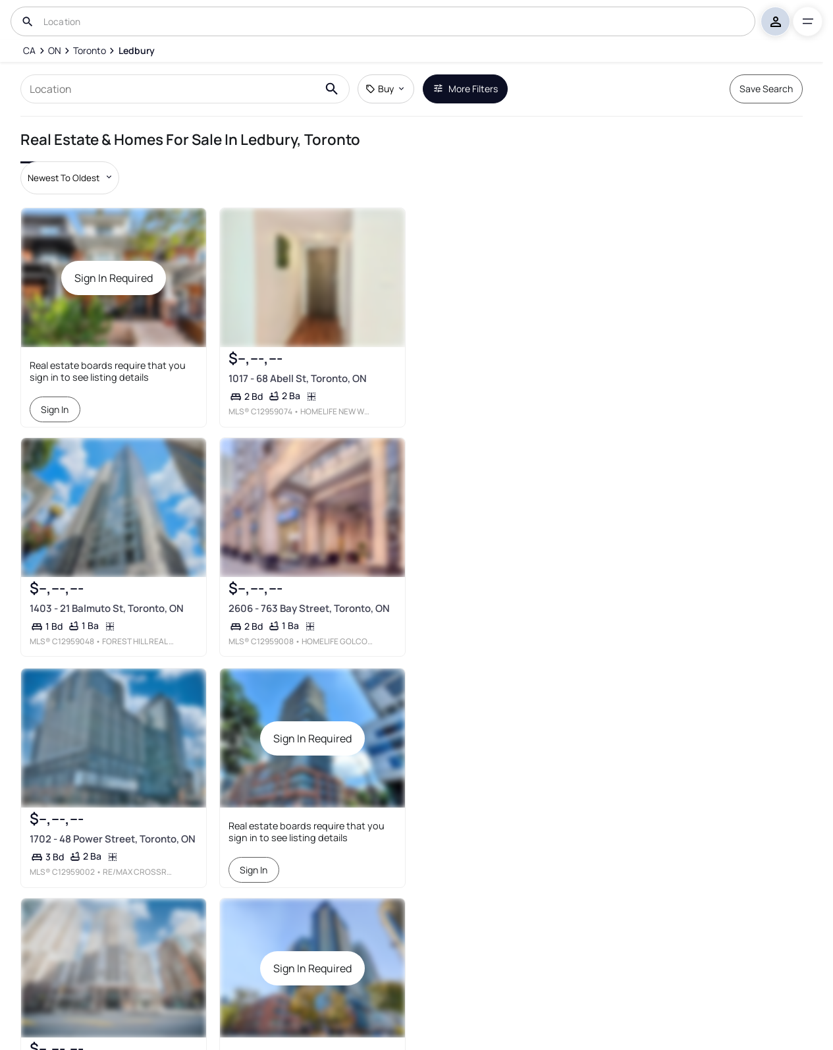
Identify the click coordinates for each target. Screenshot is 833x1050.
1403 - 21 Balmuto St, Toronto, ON (107, 609)
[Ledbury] (136, 50)
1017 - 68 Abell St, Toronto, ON (297, 378)
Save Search (766, 88)
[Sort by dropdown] (69, 177)
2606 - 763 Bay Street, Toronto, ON (308, 609)
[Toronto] (89, 50)
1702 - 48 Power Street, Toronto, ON (113, 839)
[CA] (29, 50)
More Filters (465, 88)
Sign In (55, 409)
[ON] (54, 50)
